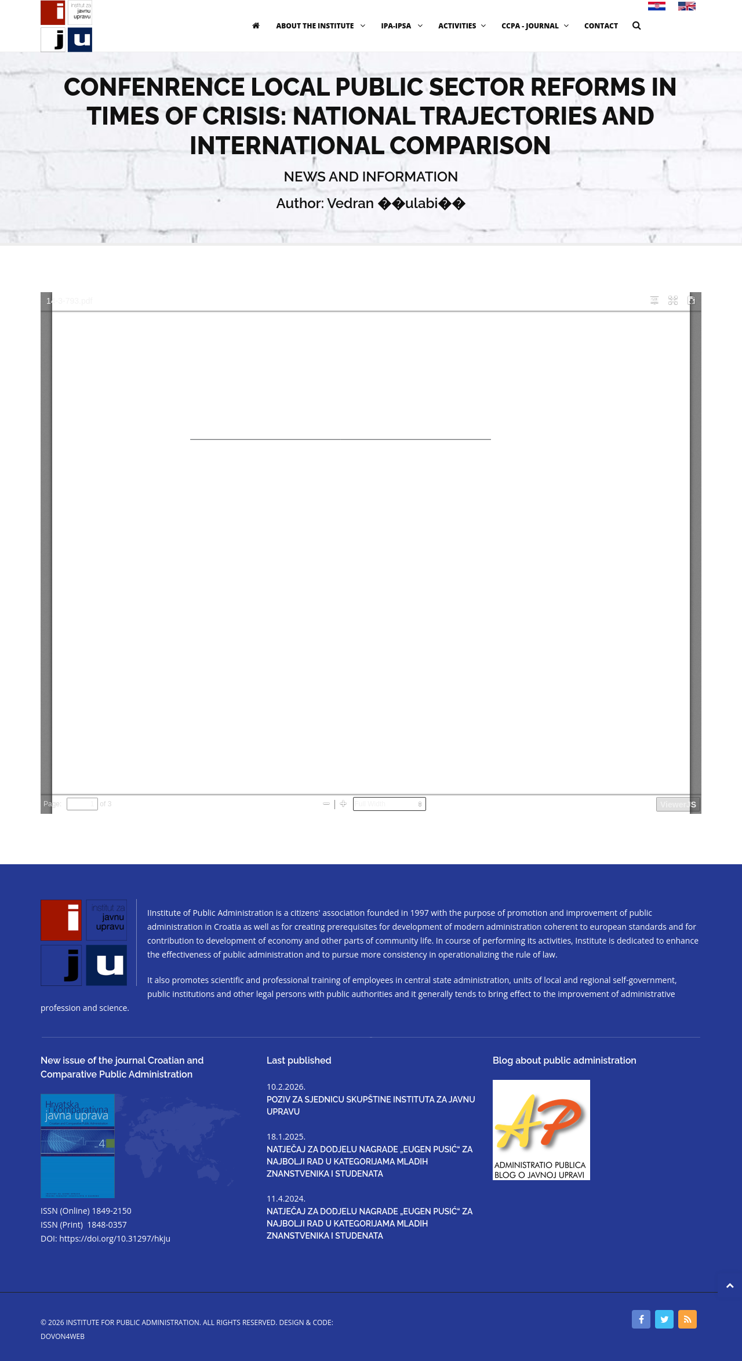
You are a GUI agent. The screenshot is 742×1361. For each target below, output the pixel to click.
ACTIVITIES (463, 26)
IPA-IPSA (403, 26)
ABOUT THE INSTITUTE (322, 26)
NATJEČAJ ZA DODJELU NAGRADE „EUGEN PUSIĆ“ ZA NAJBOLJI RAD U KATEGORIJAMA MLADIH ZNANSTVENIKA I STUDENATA (369, 1161)
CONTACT (601, 26)
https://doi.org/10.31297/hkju (114, 1238)
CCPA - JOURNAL (536, 26)
